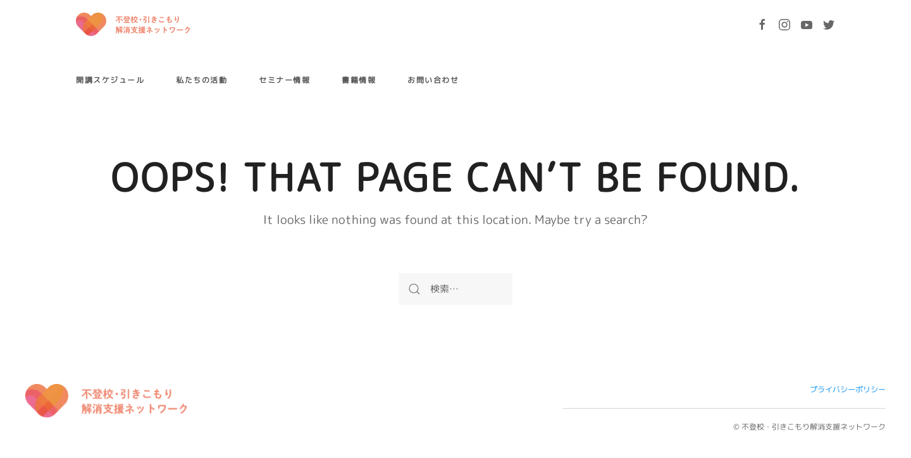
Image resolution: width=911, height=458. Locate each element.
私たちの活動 (201, 80)
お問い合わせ (433, 80)
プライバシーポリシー (848, 389)
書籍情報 (359, 80)
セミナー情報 (284, 80)
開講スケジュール (110, 80)
